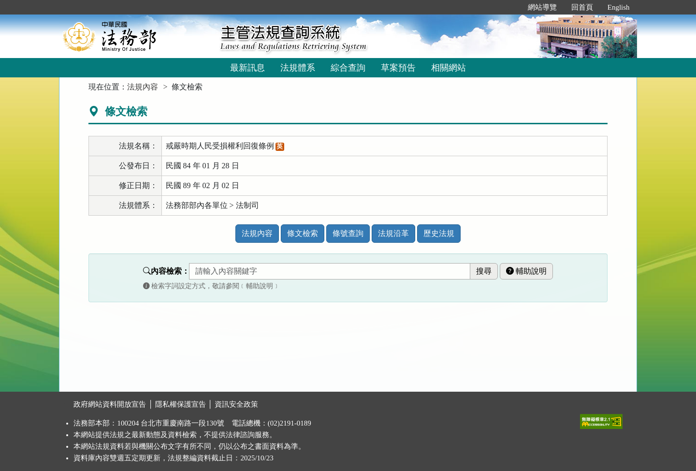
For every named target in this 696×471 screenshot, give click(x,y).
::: (510, 7)
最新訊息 (247, 68)
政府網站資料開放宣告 (109, 404)
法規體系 (297, 68)
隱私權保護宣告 (180, 404)
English (619, 7)
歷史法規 (438, 233)
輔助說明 (526, 271)
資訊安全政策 (236, 404)
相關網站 (448, 68)
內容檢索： (166, 271)
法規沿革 (393, 233)
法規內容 (142, 87)
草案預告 (398, 68)
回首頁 (582, 7)
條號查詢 (348, 233)
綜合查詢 (348, 68)
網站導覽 (542, 7)
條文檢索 (302, 233)
